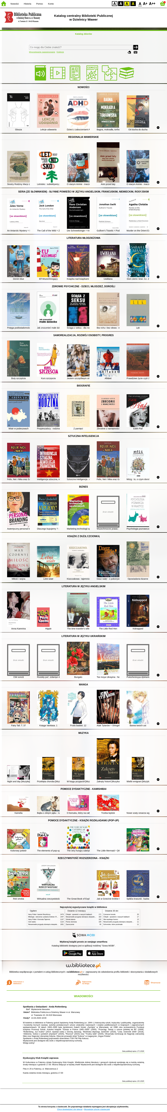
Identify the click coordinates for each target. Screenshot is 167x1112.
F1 (145, 3)
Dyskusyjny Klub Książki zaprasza (40, 1058)
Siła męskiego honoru (110, 919)
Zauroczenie (70, 924)
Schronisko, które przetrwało (113, 924)
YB (126, 3)
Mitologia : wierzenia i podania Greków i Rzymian (45, 917)
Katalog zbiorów (83, 34)
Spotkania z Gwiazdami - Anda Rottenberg (45, 1006)
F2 (152, 3)
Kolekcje (60, 52)
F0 (140, 3)
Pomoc (39, 4)
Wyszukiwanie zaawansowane (42, 52)
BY (133, 3)
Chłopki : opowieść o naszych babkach (79, 914)
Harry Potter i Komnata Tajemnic (39, 919)
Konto (51, 4)
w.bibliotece (74, 972)
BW (121, 3)
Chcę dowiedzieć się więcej (69, 1109)
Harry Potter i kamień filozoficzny (39, 914)
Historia (27, 4)
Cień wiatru (32, 922)
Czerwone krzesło (109, 914)
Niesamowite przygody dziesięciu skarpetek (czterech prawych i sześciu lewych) (55, 924)
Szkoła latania (70, 919)
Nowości (15, 4)
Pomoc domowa (71, 922)
